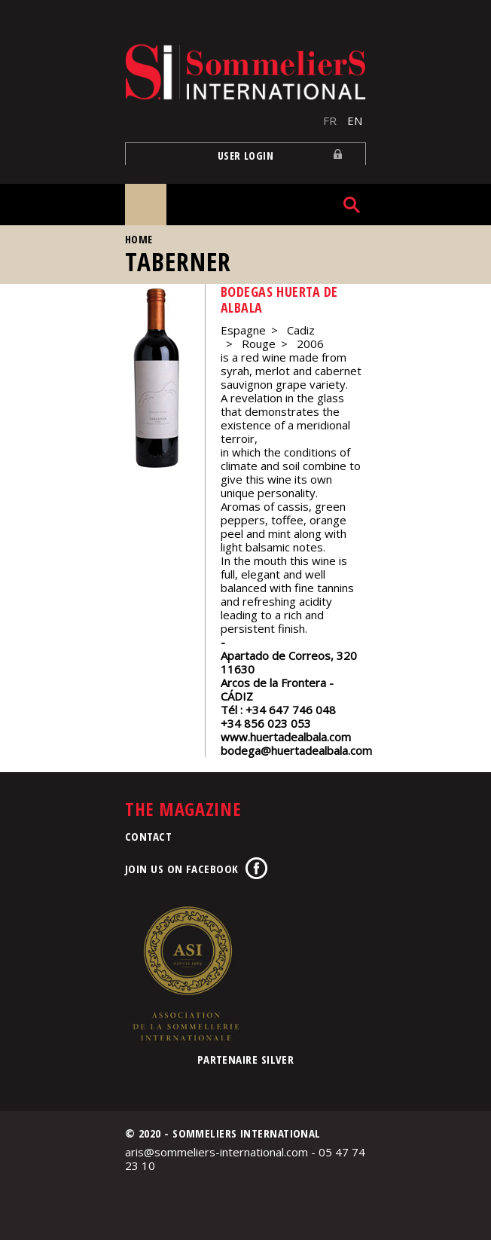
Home (139, 239)
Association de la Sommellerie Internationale (185, 973)
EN (354, 120)
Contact (148, 836)
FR (330, 120)
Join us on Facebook (182, 868)
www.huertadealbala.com (286, 736)
